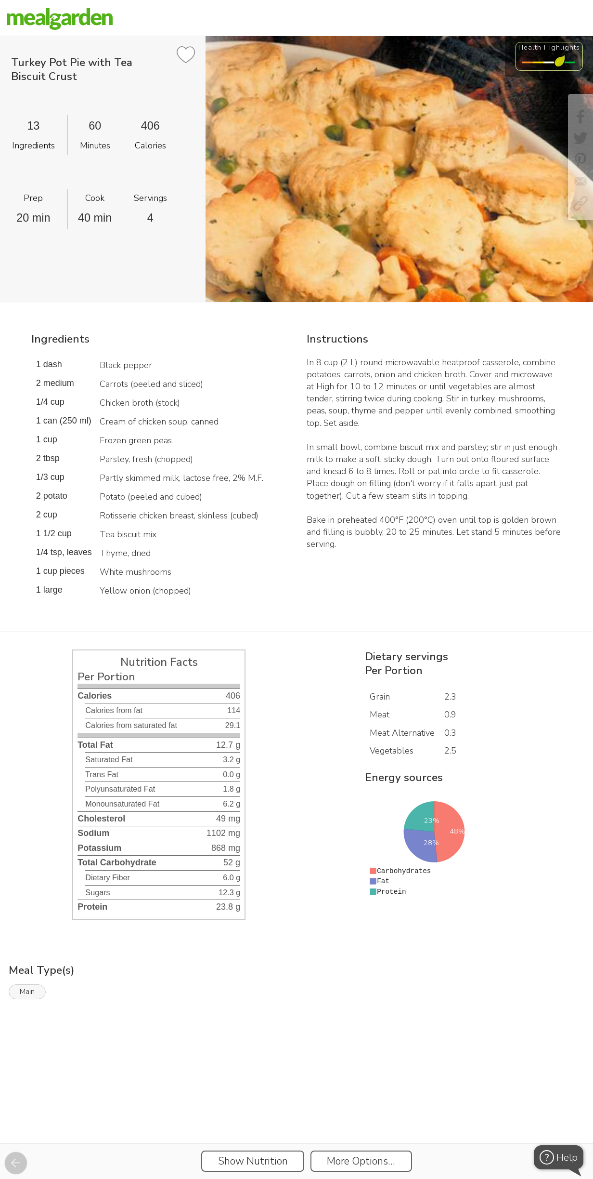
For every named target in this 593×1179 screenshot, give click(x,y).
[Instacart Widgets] (296, 1110)
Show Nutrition (253, 1161)
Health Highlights (549, 47)
